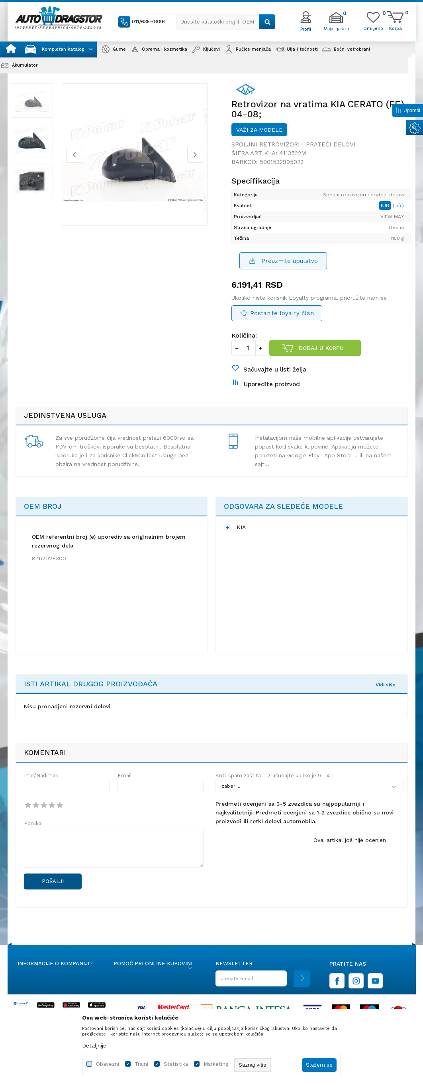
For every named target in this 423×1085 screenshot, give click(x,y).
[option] (37, 108)
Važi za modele (259, 137)
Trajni (141, 1064)
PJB (387, 213)
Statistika (176, 1064)
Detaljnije (94, 1045)
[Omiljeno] (373, 28)
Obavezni (107, 1064)
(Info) (399, 213)
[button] (226, 22)
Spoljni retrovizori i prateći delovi (293, 152)
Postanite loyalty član (282, 322)
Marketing (216, 1064)
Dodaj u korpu (321, 357)
